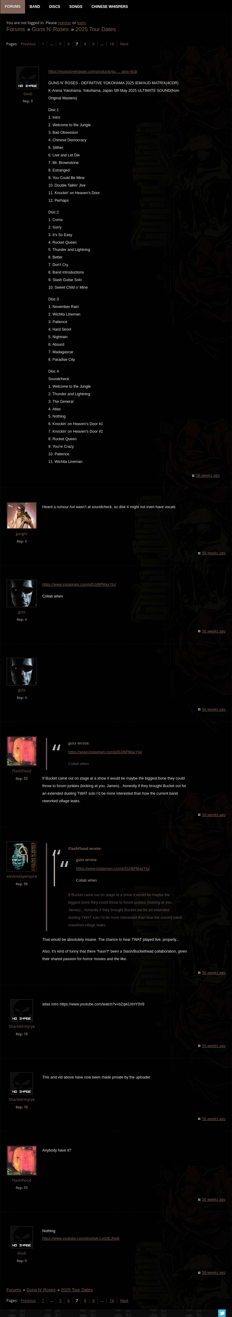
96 (26, 884)
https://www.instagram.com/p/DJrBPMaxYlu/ (79, 584)
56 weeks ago (208, 475)
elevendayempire (21, 876)
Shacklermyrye (22, 1026)
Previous (28, 43)
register (65, 22)
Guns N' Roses (50, 29)
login (81, 22)
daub (27, 93)
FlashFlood (21, 771)
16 (112, 43)
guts (21, 611)
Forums (15, 29)
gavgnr (22, 533)
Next (124, 43)
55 (26, 778)
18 (26, 1034)
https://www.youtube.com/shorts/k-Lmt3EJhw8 (80, 1238)
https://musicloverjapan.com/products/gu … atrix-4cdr (92, 71)
